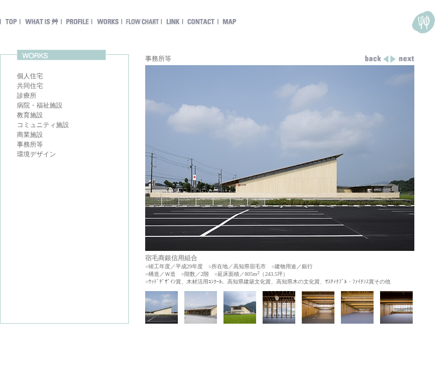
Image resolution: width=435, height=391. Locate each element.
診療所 (26, 95)
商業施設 (30, 134)
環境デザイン (36, 154)
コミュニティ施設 (43, 125)
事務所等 (30, 144)
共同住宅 (30, 86)
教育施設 (30, 115)
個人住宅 (30, 76)
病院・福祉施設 (40, 105)
